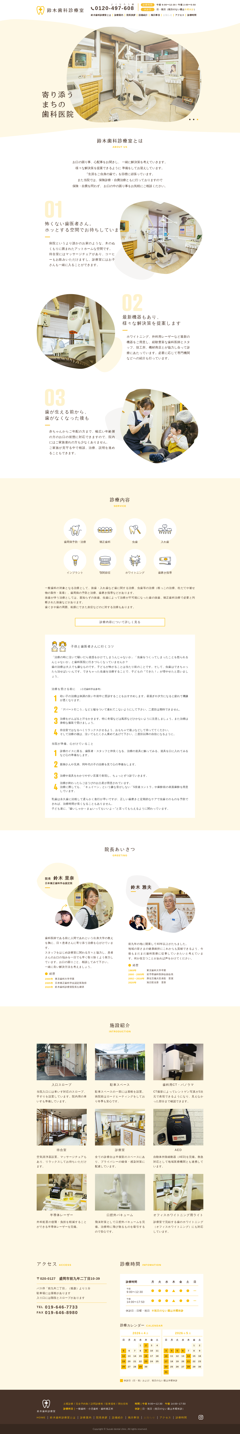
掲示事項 (155, 15)
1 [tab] (189, 119)
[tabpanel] (134, 75)
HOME (41, 1417)
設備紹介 (143, 15)
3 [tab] (197, 119)
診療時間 (191, 15)
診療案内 (118, 15)
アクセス (179, 15)
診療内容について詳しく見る (120, 622)
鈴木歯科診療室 (60, 10)
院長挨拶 (131, 15)
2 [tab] (193, 119)
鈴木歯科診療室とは (101, 15)
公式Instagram (200, 1417)
